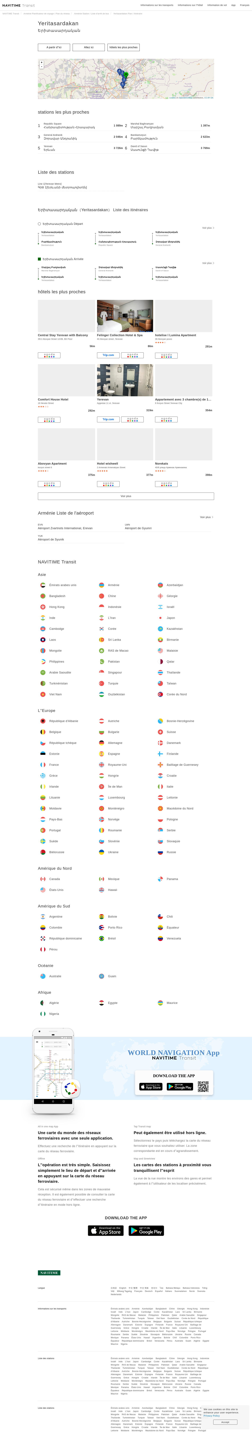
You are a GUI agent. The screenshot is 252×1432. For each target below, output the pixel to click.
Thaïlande (115, 1318)
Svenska (201, 1291)
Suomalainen (181, 1291)
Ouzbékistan (173, 1318)
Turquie (141, 1318)
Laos (177, 1312)
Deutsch (149, 1291)
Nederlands (116, 1294)
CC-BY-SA (208, 98)
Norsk (192, 1291)
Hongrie (135, 1328)
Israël (113, 1312)
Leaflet (172, 98)
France (169, 1325)
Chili (175, 1338)
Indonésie (204, 1309)
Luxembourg (195, 1328)
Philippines (153, 1315)
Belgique (157, 1321)
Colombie (183, 1338)
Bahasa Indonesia (191, 1288)
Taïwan (150, 1318)
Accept (225, 1422)
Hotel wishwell (107, 463)
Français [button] (244, 5)
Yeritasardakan (58, 23)
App (233, 5)
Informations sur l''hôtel (190, 5)
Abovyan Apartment (52, 463)
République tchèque (192, 1321)
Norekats (161, 463)
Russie (188, 1334)
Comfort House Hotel (53, 399)
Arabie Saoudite (187, 1315)
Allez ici (89, 47)
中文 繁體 (133, 1288)
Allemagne (116, 1325)
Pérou (169, 1341)
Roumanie (115, 1334)
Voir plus (208, 228)
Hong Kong (192, 1309)
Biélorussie (167, 1334)
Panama (125, 1338)
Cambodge (146, 1312)
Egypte (206, 1341)
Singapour (202, 1315)
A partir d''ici (54, 47)
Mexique (115, 1338)
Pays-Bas (170, 1331)
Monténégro (137, 1331)
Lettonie (114, 1331)
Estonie (138, 1325)
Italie (174, 1328)
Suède (134, 1334)
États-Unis (136, 1338)
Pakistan (165, 1315)
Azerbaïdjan (147, 1309)
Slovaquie (155, 1334)
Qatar (174, 1315)
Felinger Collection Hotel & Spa (120, 335)
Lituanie (183, 1328)
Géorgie (181, 1309)
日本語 (114, 1288)
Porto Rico (196, 1338)
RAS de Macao (129, 1315)
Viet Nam (160, 1318)
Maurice (114, 1344)
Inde (121, 1312)
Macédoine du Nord (154, 1331)
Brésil (149, 1341)
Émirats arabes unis (120, 1309)
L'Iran (127, 1312)
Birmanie (198, 1312)
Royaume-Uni (181, 1325)
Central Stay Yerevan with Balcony (63, 335)
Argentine (156, 1338)
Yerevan (103, 399)
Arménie (136, 1309)
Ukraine (178, 1334)
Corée (156, 1312)
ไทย (161, 1288)
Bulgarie (168, 1321)
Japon (136, 1312)
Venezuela (159, 1341)
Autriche (126, 1321)
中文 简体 (144, 1288)
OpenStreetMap (185, 98)
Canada (197, 1334)
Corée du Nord (188, 1318)
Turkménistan (129, 1318)
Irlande (154, 1328)
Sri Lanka (186, 1312)
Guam (188, 1341)
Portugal (202, 1331)
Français (138, 1291)
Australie (179, 1341)
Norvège (181, 1331)
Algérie (197, 1341)
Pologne (192, 1331)
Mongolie (115, 1315)
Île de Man (165, 1328)
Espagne (149, 1325)
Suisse (177, 1321)
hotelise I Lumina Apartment (175, 335)
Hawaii (147, 1338)
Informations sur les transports (157, 5)
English (122, 1288)
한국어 (154, 1288)
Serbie (126, 1334)
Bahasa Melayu (173, 1288)
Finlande (160, 1325)
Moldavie (125, 1331)
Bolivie (167, 1338)
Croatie (145, 1328)
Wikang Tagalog (124, 1291)
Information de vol (217, 5)
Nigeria (124, 1344)
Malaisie (142, 1315)
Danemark (128, 1325)
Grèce (126, 1328)
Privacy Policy (212, 1415)
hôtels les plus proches (124, 47)
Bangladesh (161, 1309)
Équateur (115, 1341)
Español (159, 1291)
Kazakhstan (167, 1312)
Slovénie (144, 1334)
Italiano (168, 1291)
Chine (172, 1309)
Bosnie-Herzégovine (141, 1321)
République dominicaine (133, 1341)
